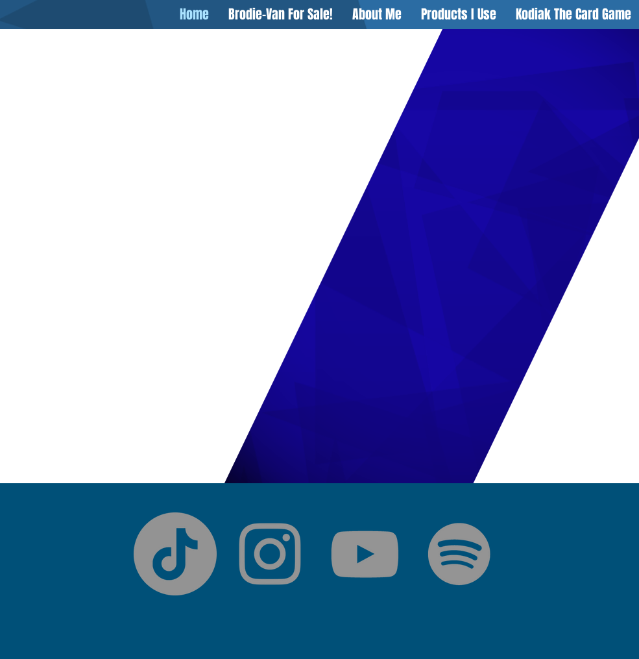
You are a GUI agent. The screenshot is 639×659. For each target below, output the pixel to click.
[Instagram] (269, 553)
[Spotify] (459, 553)
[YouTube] (364, 553)
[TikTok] (175, 553)
